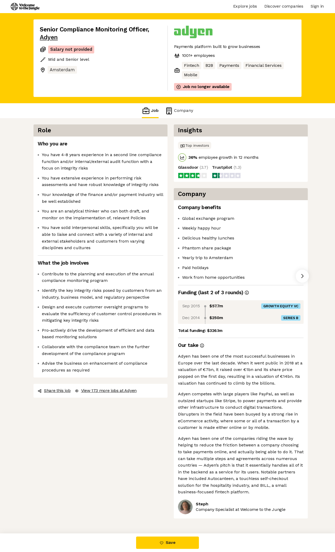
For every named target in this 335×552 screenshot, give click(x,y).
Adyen (49, 37)
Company (179, 110)
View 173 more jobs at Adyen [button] (106, 390)
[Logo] (25, 6)
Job (150, 110)
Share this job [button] (54, 390)
